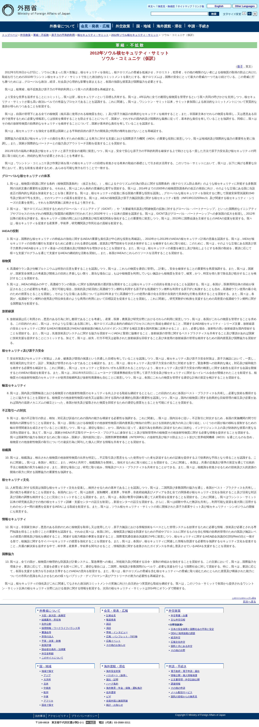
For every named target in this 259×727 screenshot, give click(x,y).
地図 (92, 722)
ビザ (108, 696)
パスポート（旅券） (117, 675)
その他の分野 (178, 650)
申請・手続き (198, 26)
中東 (46, 696)
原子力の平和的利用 (63, 35)
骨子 (240, 66)
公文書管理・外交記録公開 (185, 679)
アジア (47, 675)
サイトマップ (185, 6)
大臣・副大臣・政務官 (54, 615)
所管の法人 (48, 636)
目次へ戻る (249, 601)
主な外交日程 (178, 620)
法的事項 (40, 715)
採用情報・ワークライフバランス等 (61, 628)
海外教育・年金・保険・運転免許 (124, 688)
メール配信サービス (181, 692)
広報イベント (113, 641)
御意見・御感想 (166, 6)
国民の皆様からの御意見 (184, 696)
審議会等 (46, 632)
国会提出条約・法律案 (54, 649)
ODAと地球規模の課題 (183, 633)
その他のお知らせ (115, 645)
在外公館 (46, 624)
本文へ (151, 6)
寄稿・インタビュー (117, 632)
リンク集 (199, 6)
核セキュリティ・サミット (93, 35)
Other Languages (245, 6)
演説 (108, 628)
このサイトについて (52, 658)
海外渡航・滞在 (169, 26)
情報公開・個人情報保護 (184, 675)
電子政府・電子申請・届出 (185, 671)
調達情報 (175, 684)
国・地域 (143, 26)
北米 (46, 684)
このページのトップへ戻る (244, 598)
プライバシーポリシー (84, 715)
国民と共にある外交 (181, 646)
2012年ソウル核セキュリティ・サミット (134, 35)
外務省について (62, 26)
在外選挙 (111, 692)
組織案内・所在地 (51, 620)
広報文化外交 (178, 642)
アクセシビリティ (58, 715)
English (219, 6)
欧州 (46, 692)
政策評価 (46, 645)
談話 (108, 624)
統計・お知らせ (114, 705)
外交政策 (123, 26)
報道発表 (111, 620)
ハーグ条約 (112, 684)
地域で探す (48, 671)
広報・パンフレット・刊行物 (121, 636)
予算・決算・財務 (51, 641)
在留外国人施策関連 (117, 701)
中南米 (47, 688)
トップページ (10, 35)
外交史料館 (48, 653)
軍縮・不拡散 (41, 35)
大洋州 (47, 679)
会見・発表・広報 (95, 26)
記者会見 (111, 615)
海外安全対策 (113, 671)
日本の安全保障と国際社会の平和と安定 (192, 629)
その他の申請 (178, 688)
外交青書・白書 (179, 615)
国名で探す (48, 705)
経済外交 (175, 637)
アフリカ (48, 701)
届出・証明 (112, 679)
